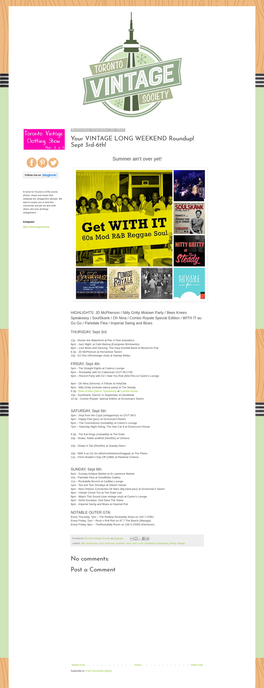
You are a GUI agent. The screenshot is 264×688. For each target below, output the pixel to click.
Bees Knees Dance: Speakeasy (97, 391)
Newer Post (78, 665)
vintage (181, 543)
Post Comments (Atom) (99, 670)
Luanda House (129, 391)
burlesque (92, 543)
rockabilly (149, 543)
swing (172, 543)
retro (128, 543)
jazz (101, 543)
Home (137, 665)
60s (83, 543)
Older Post (197, 665)
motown (120, 543)
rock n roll (137, 543)
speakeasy (162, 543)
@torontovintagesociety (36, 226)
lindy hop (110, 543)
